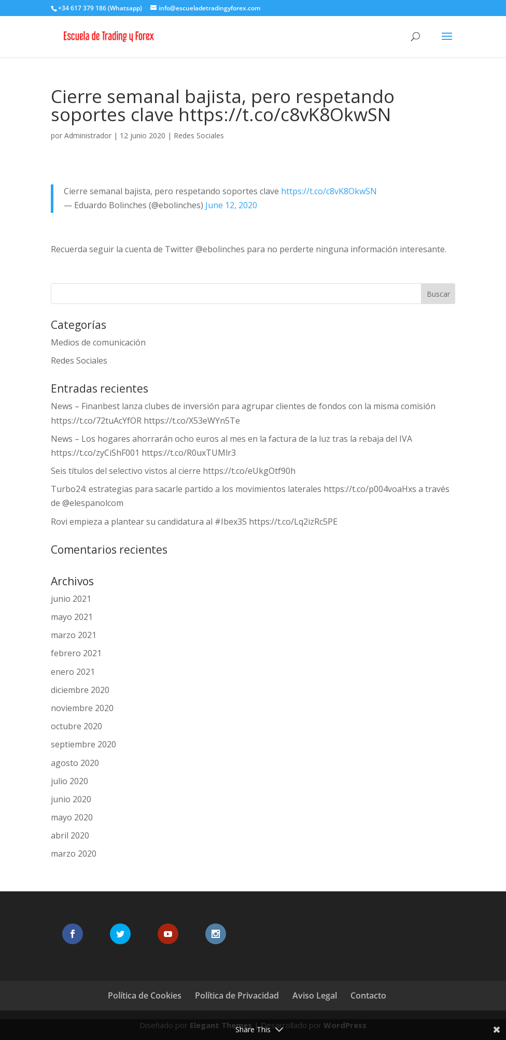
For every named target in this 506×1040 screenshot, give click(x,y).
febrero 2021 (76, 653)
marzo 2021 (73, 635)
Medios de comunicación (98, 342)
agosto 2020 (75, 763)
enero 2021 (73, 671)
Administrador (87, 135)
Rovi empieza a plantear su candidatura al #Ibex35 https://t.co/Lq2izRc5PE (194, 521)
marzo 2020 (73, 853)
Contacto (368, 995)
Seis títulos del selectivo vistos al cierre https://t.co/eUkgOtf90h (173, 470)
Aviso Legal (314, 995)
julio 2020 (69, 781)
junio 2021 (71, 598)
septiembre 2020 (83, 744)
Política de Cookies (144, 995)
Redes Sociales (199, 135)
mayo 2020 (72, 817)
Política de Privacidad (237, 995)
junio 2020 (71, 799)
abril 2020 (70, 835)
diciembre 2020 (80, 690)
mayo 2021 (72, 617)
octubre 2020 (76, 726)
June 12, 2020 (231, 205)
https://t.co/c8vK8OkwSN (329, 191)
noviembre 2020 (82, 708)
